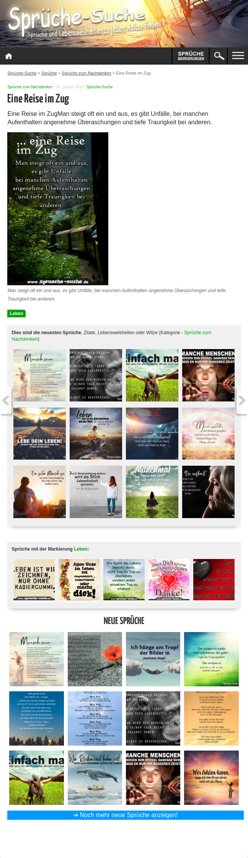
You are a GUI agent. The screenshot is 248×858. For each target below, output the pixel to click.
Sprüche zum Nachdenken (29, 87)
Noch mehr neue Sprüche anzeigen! (129, 815)
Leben (16, 313)
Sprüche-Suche (99, 87)
